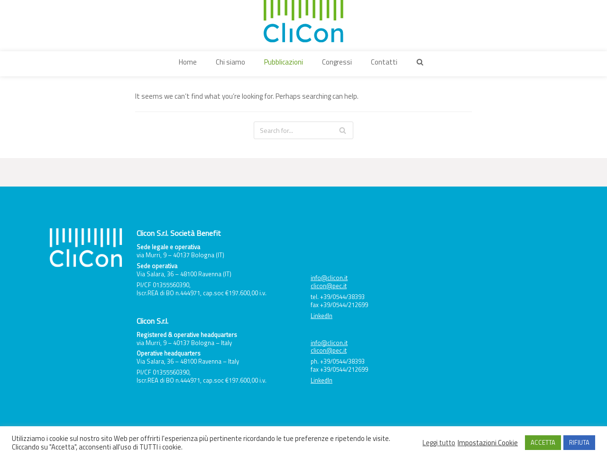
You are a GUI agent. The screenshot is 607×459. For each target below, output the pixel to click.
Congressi (337, 61)
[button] (419, 62)
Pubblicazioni (283, 61)
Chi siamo (230, 61)
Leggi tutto (439, 443)
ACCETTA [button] (543, 442)
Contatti (384, 61)
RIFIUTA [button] (579, 442)
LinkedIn (321, 315)
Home (188, 61)
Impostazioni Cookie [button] (488, 443)
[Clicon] (303, 21)
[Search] (303, 130)
